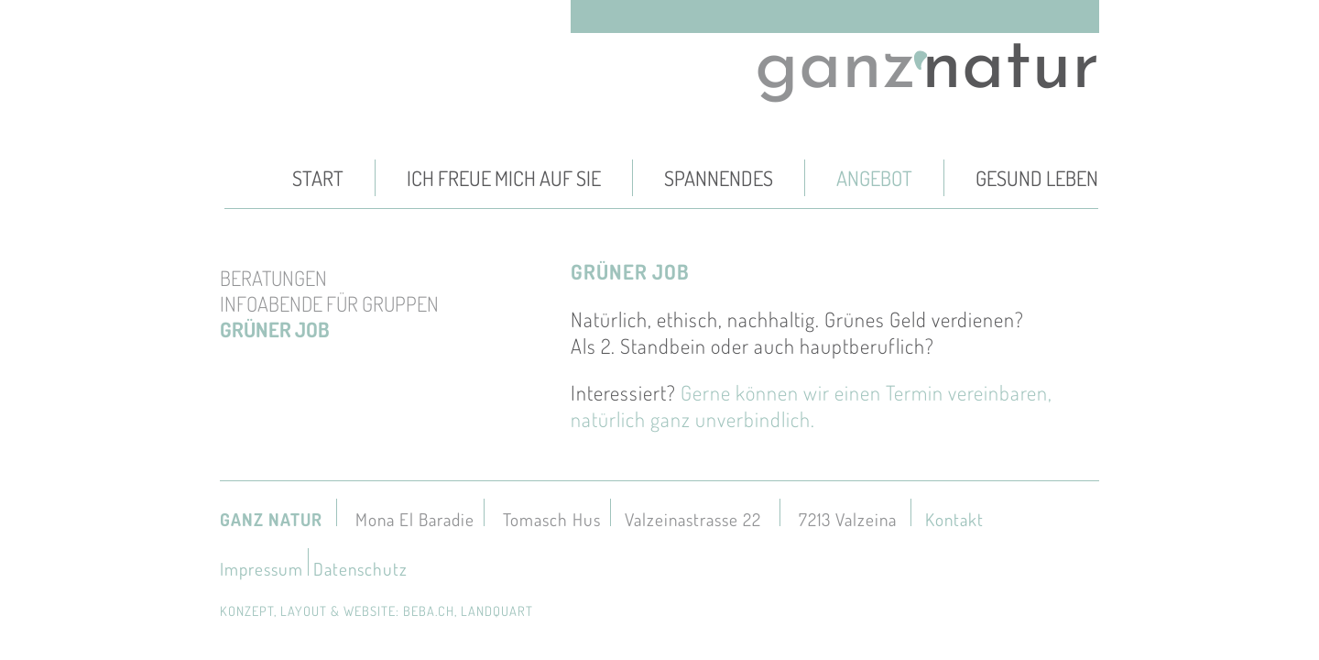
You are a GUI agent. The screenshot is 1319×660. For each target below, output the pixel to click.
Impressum (261, 568)
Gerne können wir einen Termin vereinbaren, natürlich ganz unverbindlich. (811, 406)
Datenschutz (360, 568)
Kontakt (954, 519)
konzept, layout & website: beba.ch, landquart (376, 610)
